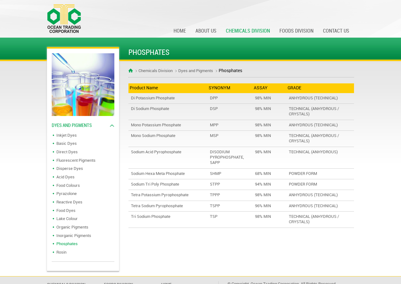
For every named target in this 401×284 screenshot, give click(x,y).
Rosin (61, 252)
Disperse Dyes (69, 168)
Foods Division (296, 31)
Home (180, 31)
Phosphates (67, 244)
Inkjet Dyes (66, 135)
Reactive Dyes (69, 202)
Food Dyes (66, 210)
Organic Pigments (72, 227)
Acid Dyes (65, 177)
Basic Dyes (66, 143)
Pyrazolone (66, 194)
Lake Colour (67, 219)
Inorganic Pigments (73, 236)
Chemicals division (248, 31)
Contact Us (336, 31)
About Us (205, 31)
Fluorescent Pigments (76, 160)
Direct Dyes (67, 152)
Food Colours (68, 185)
